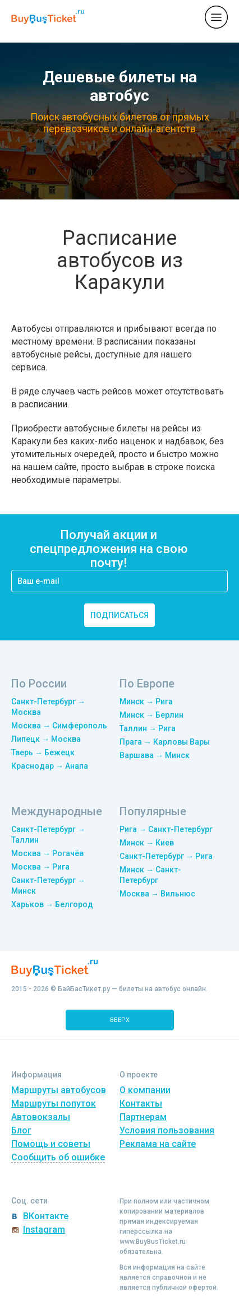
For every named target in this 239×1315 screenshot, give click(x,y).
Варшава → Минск (155, 755)
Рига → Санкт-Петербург (166, 829)
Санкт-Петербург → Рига (166, 856)
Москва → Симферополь (59, 725)
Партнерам (143, 1117)
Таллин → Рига (148, 728)
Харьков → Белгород (52, 904)
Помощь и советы (50, 1144)
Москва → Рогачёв (47, 853)
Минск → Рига (146, 701)
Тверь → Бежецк (43, 752)
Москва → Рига (40, 866)
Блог (21, 1130)
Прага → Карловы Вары (165, 741)
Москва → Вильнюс (157, 893)
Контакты (141, 1103)
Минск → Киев (147, 842)
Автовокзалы (40, 1117)
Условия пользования (167, 1130)
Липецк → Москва (46, 739)
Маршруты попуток (53, 1103)
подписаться (119, 615)
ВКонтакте (45, 1216)
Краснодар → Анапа (49, 765)
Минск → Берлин (151, 714)
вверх (120, 1020)
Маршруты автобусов (58, 1090)
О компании (145, 1090)
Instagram (44, 1229)
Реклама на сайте (158, 1144)
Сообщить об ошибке (58, 1157)
